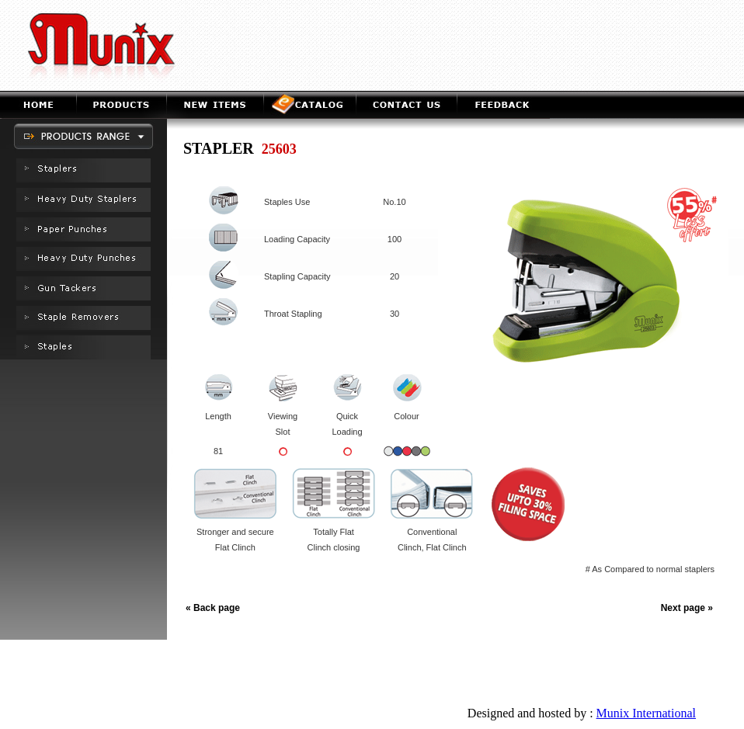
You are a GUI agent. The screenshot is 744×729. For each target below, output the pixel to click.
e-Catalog (385, 656)
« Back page (213, 607)
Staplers (160, 675)
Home (249, 656)
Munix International (646, 713)
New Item (336, 656)
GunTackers (459, 675)
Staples (586, 675)
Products (290, 656)
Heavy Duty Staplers (226, 675)
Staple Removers (526, 675)
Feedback (486, 656)
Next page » (687, 607)
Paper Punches (306, 675)
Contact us (436, 656)
